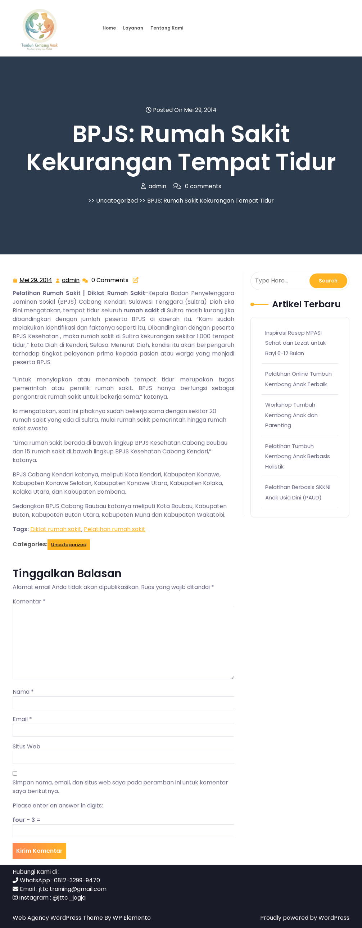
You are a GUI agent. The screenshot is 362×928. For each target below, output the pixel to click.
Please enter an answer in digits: (58, 805)
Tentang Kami (166, 28)
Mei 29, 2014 (36, 280)
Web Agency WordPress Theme (58, 918)
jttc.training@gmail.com (73, 889)
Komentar (29, 601)
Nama (23, 692)
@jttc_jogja (69, 897)
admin (71, 280)
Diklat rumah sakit (55, 529)
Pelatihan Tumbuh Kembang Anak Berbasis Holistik (297, 456)
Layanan (133, 28)
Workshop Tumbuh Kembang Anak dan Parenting (291, 415)
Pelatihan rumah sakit (114, 529)
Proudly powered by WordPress (304, 918)
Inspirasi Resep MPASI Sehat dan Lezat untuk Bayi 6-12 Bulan (295, 343)
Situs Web (26, 746)
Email (22, 719)
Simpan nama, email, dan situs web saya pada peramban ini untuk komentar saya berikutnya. (120, 786)
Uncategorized (117, 200)
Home (109, 28)
